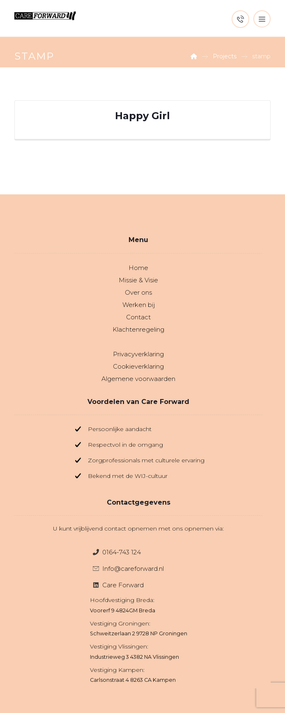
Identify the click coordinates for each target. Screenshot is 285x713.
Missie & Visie (138, 280)
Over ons (138, 292)
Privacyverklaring (138, 354)
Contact (138, 317)
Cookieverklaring (138, 366)
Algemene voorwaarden (138, 379)
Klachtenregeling (138, 329)
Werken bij (138, 305)
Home (138, 268)
